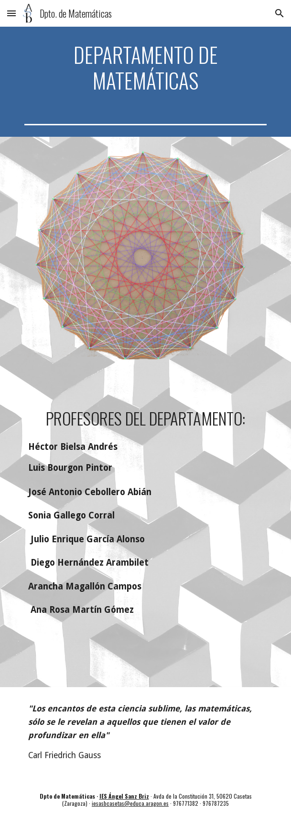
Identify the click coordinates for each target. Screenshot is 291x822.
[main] (145, 67)
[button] (11, 13)
